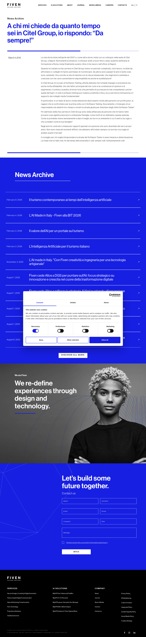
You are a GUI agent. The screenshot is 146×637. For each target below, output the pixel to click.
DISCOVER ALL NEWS (73, 355)
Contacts (122, 5)
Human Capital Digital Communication (19, 598)
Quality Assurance (13, 615)
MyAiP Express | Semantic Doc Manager (65, 602)
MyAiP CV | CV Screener (60, 598)
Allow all (104, 340)
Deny (41, 340)
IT (137, 5)
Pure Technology (12, 607)
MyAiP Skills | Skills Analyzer (62, 607)
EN (132, 5)
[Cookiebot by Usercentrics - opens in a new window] (110, 295)
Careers (109, 5)
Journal (81, 5)
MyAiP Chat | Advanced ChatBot (63, 593)
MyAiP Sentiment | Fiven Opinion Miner (65, 611)
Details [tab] (73, 302)
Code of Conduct (126, 602)
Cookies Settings (126, 621)
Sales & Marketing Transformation (18, 602)
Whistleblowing (126, 598)
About (70, 5)
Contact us (98, 611)
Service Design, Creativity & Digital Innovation (21, 593)
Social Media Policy (127, 616)
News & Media (95, 5)
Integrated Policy (126, 607)
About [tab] (106, 302)
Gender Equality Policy (128, 612)
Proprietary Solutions (14, 611)
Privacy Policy (125, 593)
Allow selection (73, 340)
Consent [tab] (39, 302)
